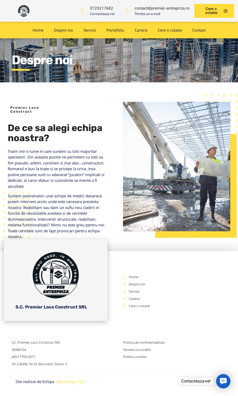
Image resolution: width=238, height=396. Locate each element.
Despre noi (63, 30)
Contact (199, 30)
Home (38, 30)
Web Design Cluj (69, 381)
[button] (223, 381)
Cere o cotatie (170, 30)
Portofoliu (115, 30)
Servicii (89, 30)
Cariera (141, 30)
